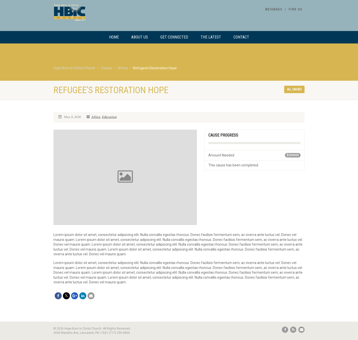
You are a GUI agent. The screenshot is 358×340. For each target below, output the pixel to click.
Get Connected (174, 37)
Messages (273, 9)
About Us (139, 37)
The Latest (211, 37)
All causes (294, 89)
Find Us (295, 9)
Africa (95, 117)
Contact (241, 37)
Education (109, 117)
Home (114, 37)
